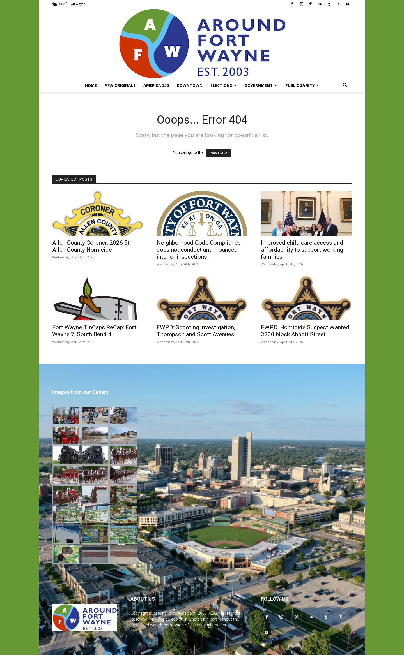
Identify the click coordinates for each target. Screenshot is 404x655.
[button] (345, 86)
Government (261, 85)
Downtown (190, 85)
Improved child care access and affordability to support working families (302, 249)
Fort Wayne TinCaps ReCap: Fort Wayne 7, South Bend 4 (94, 331)
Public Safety (302, 85)
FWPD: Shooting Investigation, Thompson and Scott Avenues (196, 331)
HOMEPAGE (218, 153)
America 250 (156, 85)
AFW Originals (120, 85)
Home (91, 85)
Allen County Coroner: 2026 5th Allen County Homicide (92, 246)
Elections (223, 85)
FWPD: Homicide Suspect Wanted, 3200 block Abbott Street (305, 331)
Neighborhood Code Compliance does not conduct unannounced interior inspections (199, 249)
